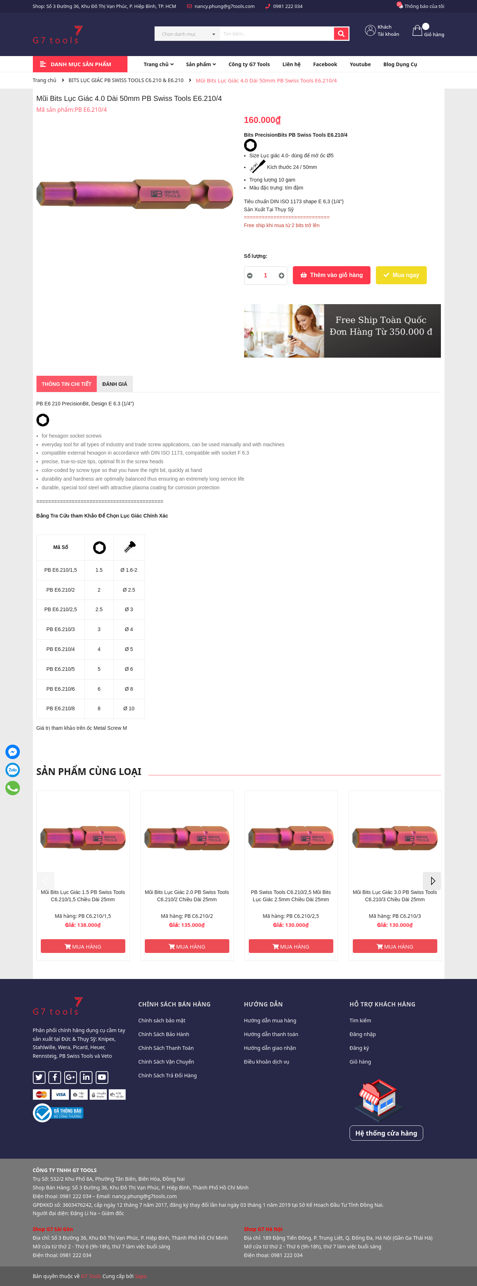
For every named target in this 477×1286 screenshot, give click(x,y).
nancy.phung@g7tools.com (225, 6)
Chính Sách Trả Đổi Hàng (167, 1075)
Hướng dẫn (263, 1004)
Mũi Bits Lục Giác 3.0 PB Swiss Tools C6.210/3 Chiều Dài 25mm (395, 895)
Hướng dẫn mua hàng (270, 1020)
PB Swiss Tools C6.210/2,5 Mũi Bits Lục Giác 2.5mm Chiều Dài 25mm (291, 895)
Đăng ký (359, 1047)
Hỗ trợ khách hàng (383, 1004)
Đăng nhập (363, 1034)
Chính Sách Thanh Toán (166, 1047)
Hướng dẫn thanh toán (271, 1034)
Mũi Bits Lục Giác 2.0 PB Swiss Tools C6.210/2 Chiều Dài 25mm (187, 895)
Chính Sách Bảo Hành (163, 1034)
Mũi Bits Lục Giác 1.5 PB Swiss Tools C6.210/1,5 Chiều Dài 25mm (83, 895)
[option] (83, 876)
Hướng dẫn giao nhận (270, 1047)
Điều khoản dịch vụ (267, 1061)
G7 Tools (91, 1276)
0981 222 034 (288, 6)
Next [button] (432, 881)
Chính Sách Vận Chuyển (166, 1061)
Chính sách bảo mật (161, 1020)
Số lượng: (256, 256)
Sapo (141, 1276)
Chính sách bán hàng (174, 1004)
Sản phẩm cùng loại (89, 771)
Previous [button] (45, 881)
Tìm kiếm (360, 1020)
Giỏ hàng (360, 1061)
